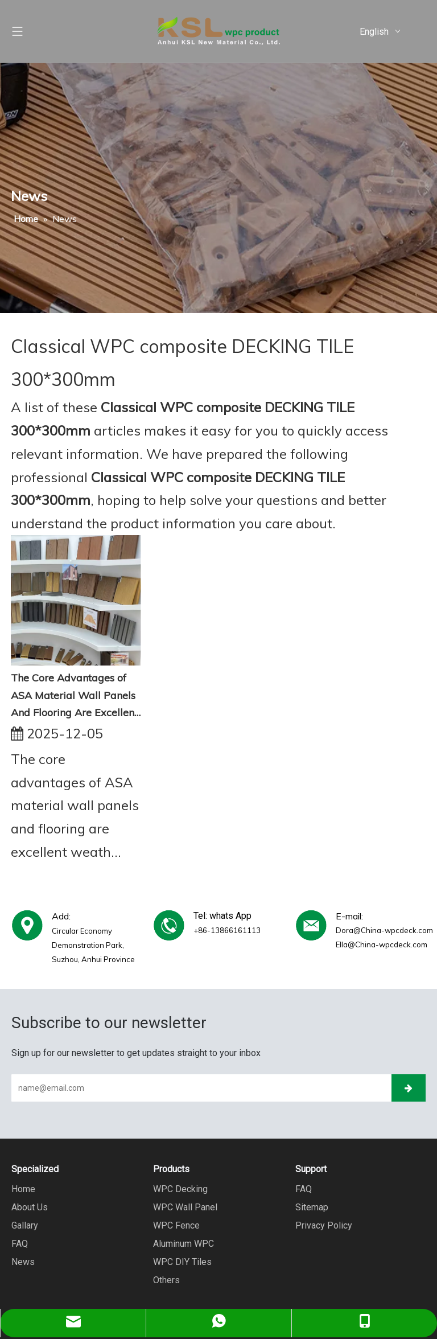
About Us (29, 1207)
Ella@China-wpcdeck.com (381, 944)
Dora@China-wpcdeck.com (384, 930)
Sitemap (311, 1207)
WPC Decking (180, 1189)
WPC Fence (176, 1225)
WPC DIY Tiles (182, 1261)
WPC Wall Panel (185, 1207)
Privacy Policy (323, 1225)
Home (23, 1189)
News (23, 1261)
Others (166, 1280)
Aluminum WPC (183, 1243)
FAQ (19, 1243)
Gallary (24, 1225)
